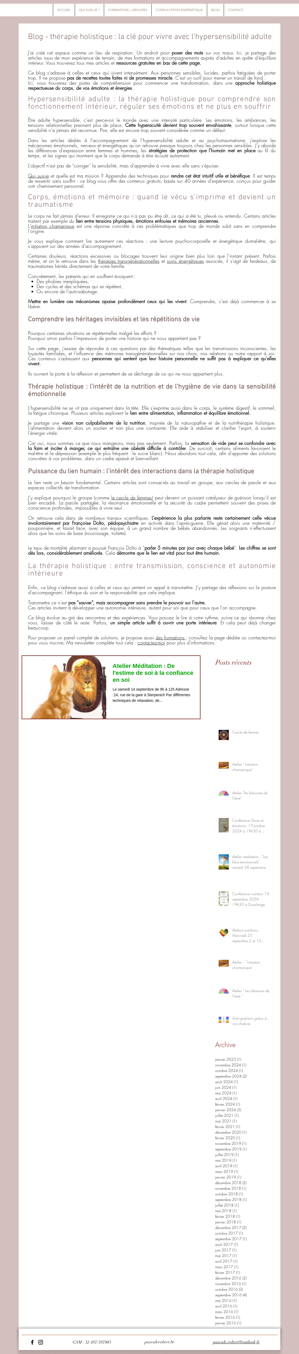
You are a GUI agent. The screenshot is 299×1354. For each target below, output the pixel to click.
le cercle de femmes (131, 497)
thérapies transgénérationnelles (128, 261)
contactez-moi (151, 642)
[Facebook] (32, 1342)
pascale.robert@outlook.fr (236, 1342)
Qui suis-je (38, 176)
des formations (171, 637)
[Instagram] (40, 1342)
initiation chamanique (52, 226)
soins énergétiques (185, 261)
